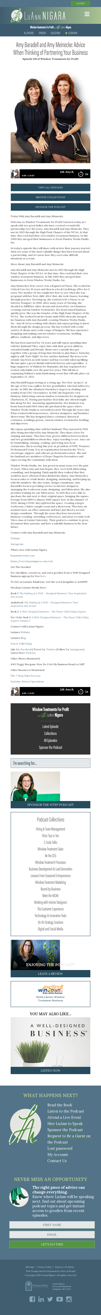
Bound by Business (51, 888)
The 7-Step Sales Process (25, 675)
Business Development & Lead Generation (50, 868)
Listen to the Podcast (65, 1111)
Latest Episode (50, 726)
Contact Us (57, 1160)
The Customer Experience (50, 908)
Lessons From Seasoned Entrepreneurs (51, 875)
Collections (55, 33)
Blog (23, 637)
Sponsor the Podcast (50, 747)
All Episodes (29, 33)
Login (80, 3)
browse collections (50, 197)
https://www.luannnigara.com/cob (32, 561)
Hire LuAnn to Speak (65, 1123)
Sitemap (30, 1267)
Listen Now (71, 33)
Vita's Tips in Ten (50, 835)
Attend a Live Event (64, 1117)
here (43, 576)
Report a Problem (64, 1267)
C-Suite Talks (50, 842)
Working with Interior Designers (50, 902)
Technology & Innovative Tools (50, 915)
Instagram (17, 544)
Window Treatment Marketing (50, 882)
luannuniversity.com (22, 555)
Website (16, 538)
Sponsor (42, 33)
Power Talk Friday (21, 643)
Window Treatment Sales (50, 848)
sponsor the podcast (51, 207)
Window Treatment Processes (50, 862)
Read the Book (59, 1105)
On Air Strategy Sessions (50, 922)
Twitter (50, 649)
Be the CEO (50, 855)
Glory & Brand (68, 1271)
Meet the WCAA (50, 895)
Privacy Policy (45, 1267)
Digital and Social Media (50, 928)
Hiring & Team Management (50, 828)
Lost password (59, 1148)
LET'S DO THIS (52, 1244)
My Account (57, 1154)
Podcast (31, 652)
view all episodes (50, 187)
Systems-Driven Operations (27, 681)
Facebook (26, 649)
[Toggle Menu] (86, 14)
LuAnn (50, 27)
